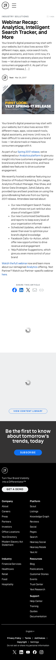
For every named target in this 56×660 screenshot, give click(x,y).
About (5, 506)
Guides (33, 611)
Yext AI (33, 552)
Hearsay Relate (38, 547)
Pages (33, 531)
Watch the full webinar (14, 263)
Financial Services (11, 564)
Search (33, 537)
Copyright (22, 642)
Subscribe (28, 452)
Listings (34, 511)
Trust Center (36, 584)
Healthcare (8, 569)
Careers (6, 511)
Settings (34, 642)
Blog (32, 564)
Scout (33, 506)
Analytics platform (29, 155)
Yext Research (37, 589)
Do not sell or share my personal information (28, 645)
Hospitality (7, 584)
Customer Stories (39, 574)
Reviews (34, 521)
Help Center (36, 601)
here (4, 274)
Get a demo (15, 489)
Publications (36, 569)
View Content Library (28, 411)
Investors (7, 526)
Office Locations (10, 531)
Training (34, 606)
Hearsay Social (38, 542)
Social (33, 526)
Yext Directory (9, 537)
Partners (6, 521)
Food (4, 579)
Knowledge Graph (39, 516)
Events (33, 579)
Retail (5, 574)
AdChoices (39, 638)
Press (5, 516)
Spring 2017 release (28, 151)
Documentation (38, 616)
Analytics (32, 267)
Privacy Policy (14, 638)
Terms (28, 638)
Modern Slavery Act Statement (12, 543)
